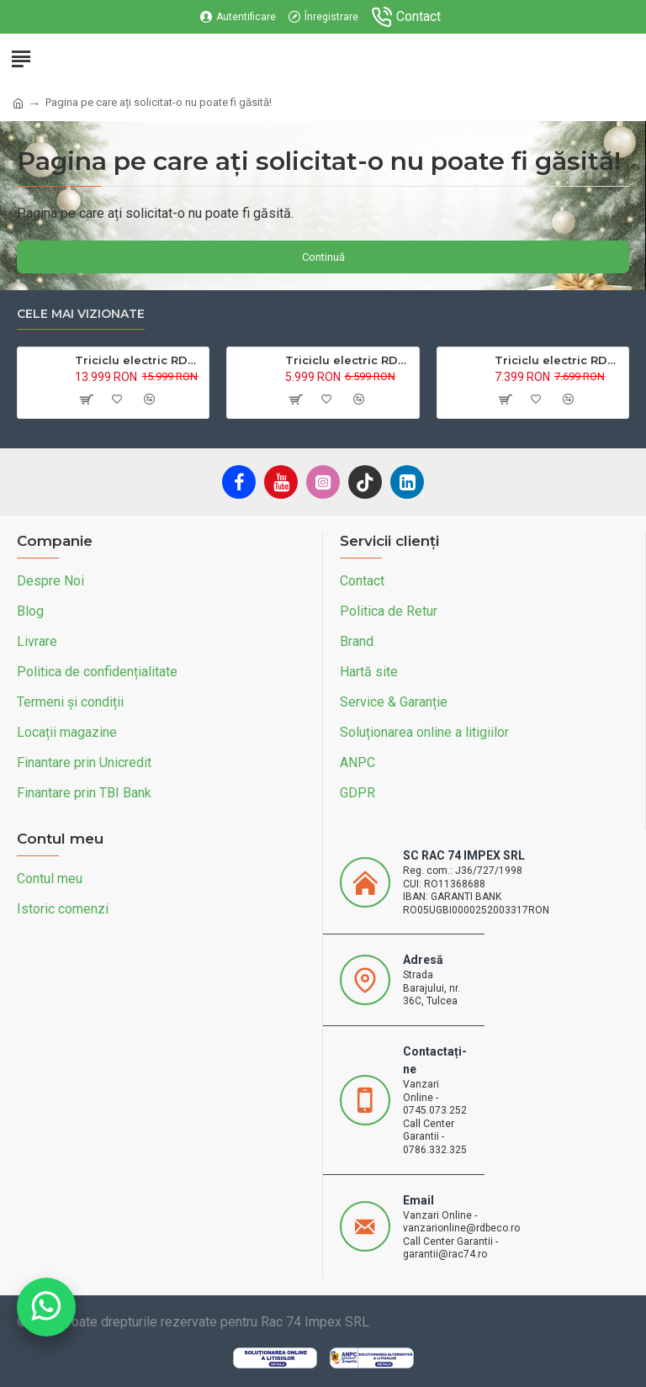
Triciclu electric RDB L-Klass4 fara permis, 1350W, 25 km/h (349, 360)
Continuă (323, 257)
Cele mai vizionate (81, 314)
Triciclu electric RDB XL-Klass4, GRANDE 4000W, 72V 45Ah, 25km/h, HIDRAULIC (139, 360)
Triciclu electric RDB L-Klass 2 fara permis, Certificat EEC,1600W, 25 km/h (558, 360)
